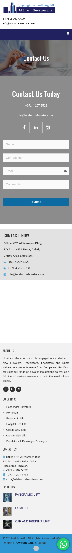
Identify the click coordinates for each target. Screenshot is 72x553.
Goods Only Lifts (16, 429)
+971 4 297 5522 (36, 105)
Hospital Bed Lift (16, 424)
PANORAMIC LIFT (27, 494)
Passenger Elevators (18, 406)
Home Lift (12, 412)
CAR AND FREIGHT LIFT (32, 521)
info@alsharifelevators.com (18, 23)
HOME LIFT (23, 508)
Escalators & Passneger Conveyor (26, 441)
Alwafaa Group (26, 543)
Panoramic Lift (15, 418)
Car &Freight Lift (16, 435)
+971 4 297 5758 (18, 268)
